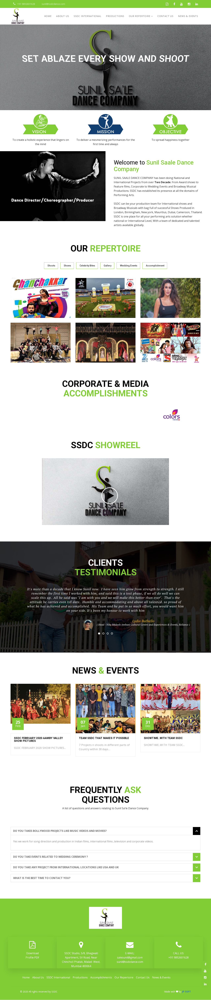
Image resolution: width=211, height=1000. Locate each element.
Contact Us (165, 16)
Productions (115, 16)
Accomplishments (101, 977)
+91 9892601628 (178, 957)
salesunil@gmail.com (130, 957)
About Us (62, 16)
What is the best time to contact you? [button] (41, 878)
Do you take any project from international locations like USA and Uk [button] (66, 867)
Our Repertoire (139, 16)
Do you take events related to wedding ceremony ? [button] (50, 857)
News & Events (188, 16)
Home (48, 16)
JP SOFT (186, 991)
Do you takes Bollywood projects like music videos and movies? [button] (60, 831)
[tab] (105, 831)
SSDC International (87, 16)
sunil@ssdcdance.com (130, 962)
